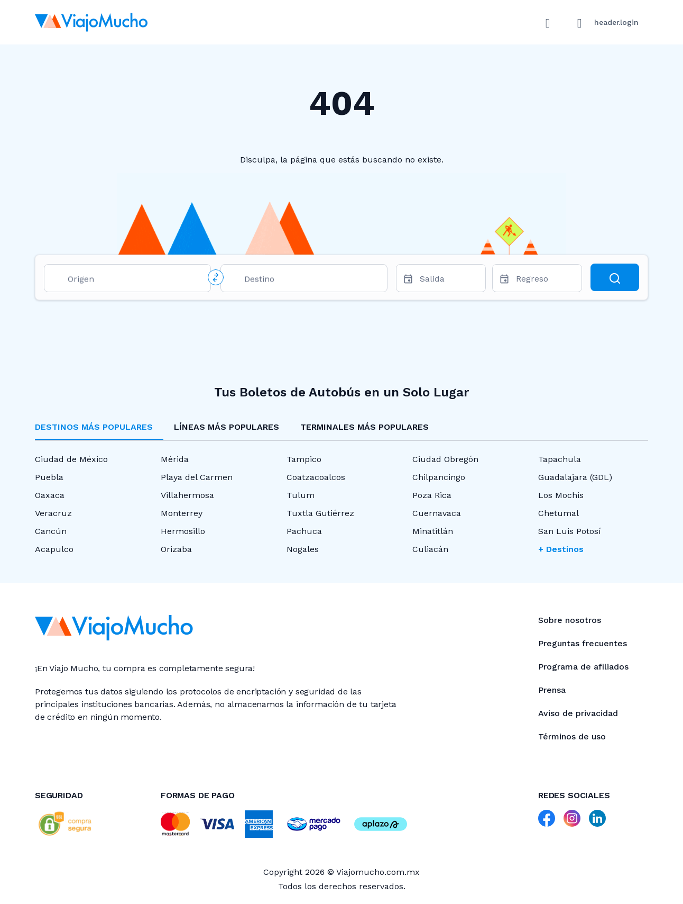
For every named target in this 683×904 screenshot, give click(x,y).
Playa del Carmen (197, 477)
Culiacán (430, 549)
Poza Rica (431, 495)
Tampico (304, 459)
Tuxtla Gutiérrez (320, 513)
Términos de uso (572, 736)
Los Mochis (561, 495)
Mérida (175, 459)
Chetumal (558, 513)
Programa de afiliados (583, 667)
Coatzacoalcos (316, 477)
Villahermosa (187, 495)
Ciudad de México (71, 459)
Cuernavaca (436, 513)
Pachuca (304, 531)
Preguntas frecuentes (582, 643)
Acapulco (54, 549)
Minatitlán (432, 531)
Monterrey (181, 513)
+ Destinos (561, 549)
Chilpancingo (438, 477)
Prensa (552, 690)
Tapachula (559, 459)
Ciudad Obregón (445, 459)
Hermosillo (183, 531)
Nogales (303, 549)
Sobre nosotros (569, 620)
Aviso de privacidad (578, 713)
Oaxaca (49, 495)
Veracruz (53, 513)
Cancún (51, 531)
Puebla (49, 477)
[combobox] (135, 280)
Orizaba (176, 549)
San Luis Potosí (569, 531)
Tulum (301, 495)
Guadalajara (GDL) (575, 477)
